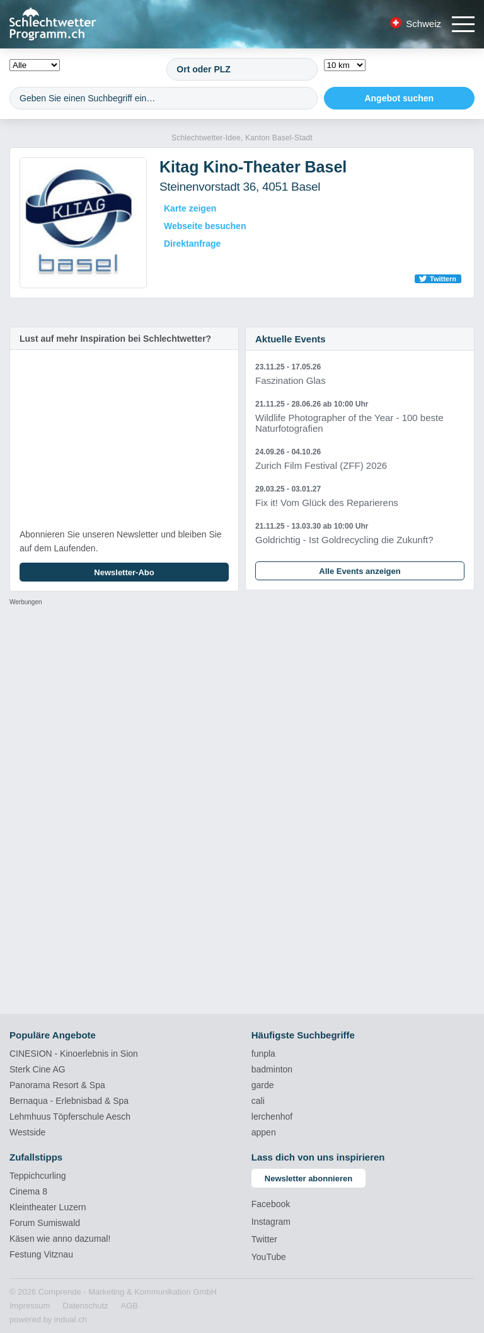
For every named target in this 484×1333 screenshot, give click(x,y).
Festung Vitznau (41, 1254)
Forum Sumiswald (44, 1223)
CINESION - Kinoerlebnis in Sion (73, 1054)
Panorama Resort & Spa (57, 1085)
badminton (271, 1069)
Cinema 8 (28, 1191)
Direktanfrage (192, 244)
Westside (27, 1132)
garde (262, 1085)
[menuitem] (29, 1306)
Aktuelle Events (290, 339)
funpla (263, 1054)
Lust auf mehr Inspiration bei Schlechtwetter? (115, 339)
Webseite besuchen (205, 226)
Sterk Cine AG (37, 1069)
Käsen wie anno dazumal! (59, 1239)
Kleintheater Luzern (47, 1207)
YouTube (268, 1257)
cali (258, 1101)
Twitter (264, 1239)
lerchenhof (271, 1116)
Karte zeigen (190, 208)
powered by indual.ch (48, 1319)
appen (263, 1132)
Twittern (443, 279)
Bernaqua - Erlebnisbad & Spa (69, 1101)
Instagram (271, 1222)
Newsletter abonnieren (308, 1178)
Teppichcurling (37, 1176)
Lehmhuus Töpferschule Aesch (69, 1116)
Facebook (270, 1204)
